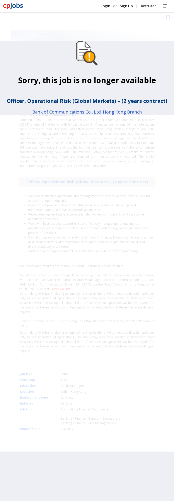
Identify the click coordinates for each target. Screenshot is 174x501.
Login (106, 6)
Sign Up (127, 6)
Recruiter (148, 6)
